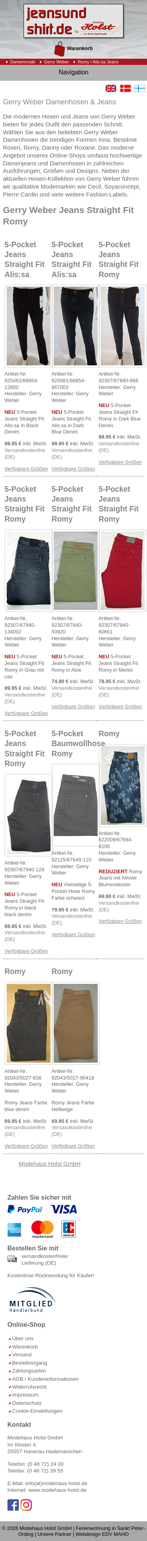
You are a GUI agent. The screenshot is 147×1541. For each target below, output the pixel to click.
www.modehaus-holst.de (57, 1490)
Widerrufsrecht (29, 1387)
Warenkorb (73, 48)
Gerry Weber (56, 61)
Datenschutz (27, 1403)
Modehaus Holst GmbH (50, 1163)
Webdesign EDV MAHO (102, 1534)
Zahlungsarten (29, 1371)
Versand (22, 1355)
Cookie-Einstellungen (37, 1411)
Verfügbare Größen (26, 469)
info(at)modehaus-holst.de (56, 1483)
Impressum (25, 1395)
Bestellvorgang (29, 1363)
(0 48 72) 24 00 (45, 1464)
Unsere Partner (55, 1534)
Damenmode (22, 61)
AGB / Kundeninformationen (45, 1379)
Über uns (23, 1338)
